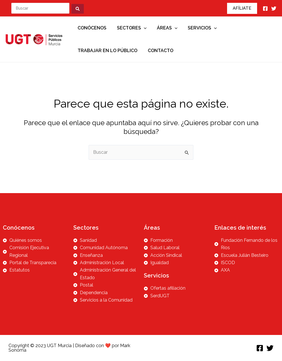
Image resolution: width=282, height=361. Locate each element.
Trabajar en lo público (107, 50)
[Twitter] (273, 8)
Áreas (164, 28)
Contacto (158, 50)
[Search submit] (78, 8)
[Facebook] (265, 8)
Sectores (130, 28)
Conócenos (91, 28)
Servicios (197, 28)
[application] (142, 28)
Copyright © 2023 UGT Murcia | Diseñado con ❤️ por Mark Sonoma (69, 348)
